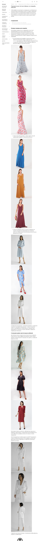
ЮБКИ (3, 33)
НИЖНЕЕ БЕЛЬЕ (5, 31)
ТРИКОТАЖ (4, 12)
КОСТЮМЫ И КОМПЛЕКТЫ (4, 20)
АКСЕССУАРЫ (4, 39)
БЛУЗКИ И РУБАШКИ (4, 26)
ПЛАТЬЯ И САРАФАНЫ (4, 23)
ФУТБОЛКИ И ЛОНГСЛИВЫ (5, 29)
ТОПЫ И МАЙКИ (3, 36)
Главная (12, 4)
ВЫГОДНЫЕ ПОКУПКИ (4, 7)
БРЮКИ (3, 14)
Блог (16, 4)
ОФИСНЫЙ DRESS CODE (5, 44)
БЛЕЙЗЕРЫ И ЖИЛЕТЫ (4, 17)
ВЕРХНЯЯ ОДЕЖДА (4, 10)
